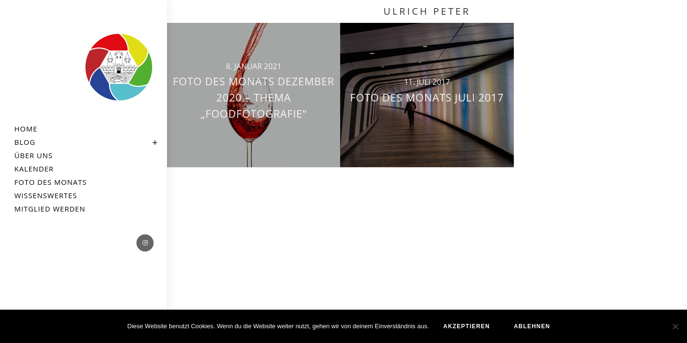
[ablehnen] (675, 326)
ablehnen (532, 326)
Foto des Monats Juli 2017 (427, 97)
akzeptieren (466, 326)
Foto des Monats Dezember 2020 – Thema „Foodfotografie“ (253, 97)
